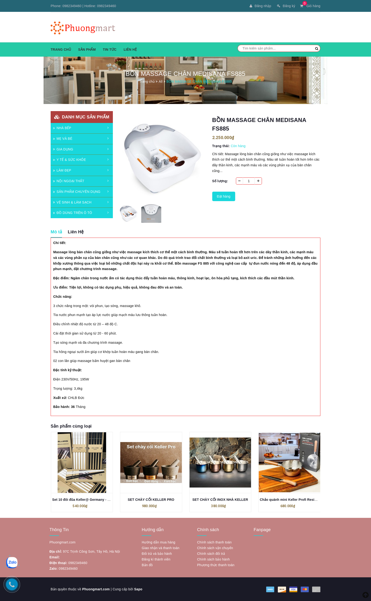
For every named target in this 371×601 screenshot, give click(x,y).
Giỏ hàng (310, 6)
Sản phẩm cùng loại (71, 426)
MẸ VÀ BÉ (62, 138)
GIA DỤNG (63, 149)
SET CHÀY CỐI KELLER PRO (151, 500)
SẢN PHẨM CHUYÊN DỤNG (76, 192)
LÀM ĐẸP (62, 170)
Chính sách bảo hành (213, 559)
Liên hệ (130, 49)
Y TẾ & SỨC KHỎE (69, 160)
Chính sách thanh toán (214, 542)
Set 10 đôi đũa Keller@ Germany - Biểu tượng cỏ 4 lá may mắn (102, 500)
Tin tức (110, 49)
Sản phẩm (87, 49)
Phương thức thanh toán (215, 565)
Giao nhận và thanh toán (160, 548)
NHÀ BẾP (62, 128)
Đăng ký (286, 6)
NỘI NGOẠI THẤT (68, 181)
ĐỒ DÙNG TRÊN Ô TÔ (72, 213)
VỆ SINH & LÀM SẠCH (72, 202)
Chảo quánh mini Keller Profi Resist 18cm (293, 500)
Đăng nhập (260, 6)
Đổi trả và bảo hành (157, 554)
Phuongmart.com (96, 589)
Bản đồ (147, 565)
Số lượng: (220, 181)
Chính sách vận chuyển (215, 548)
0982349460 (71, 6)
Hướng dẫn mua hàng (158, 542)
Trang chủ (61, 49)
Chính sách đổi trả (211, 554)
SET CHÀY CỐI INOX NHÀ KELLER (220, 500)
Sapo (139, 589)
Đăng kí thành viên (156, 559)
